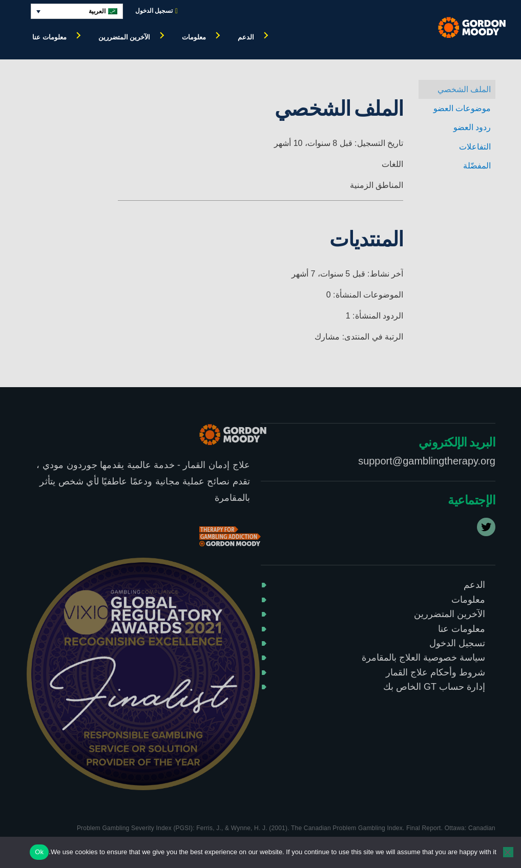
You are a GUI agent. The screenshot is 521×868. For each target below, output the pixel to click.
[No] (508, 852)
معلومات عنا (49, 37)
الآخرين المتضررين (124, 37)
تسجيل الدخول (156, 11)
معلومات (194, 37)
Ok (39, 852)
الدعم (246, 37)
